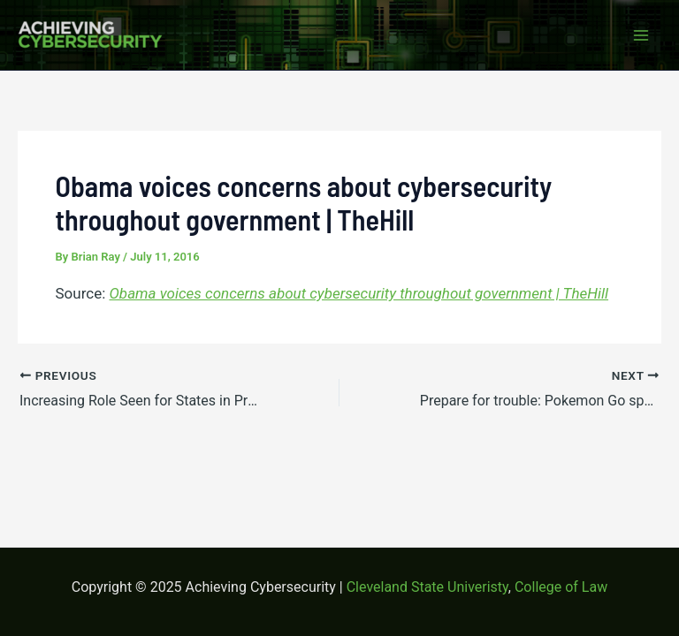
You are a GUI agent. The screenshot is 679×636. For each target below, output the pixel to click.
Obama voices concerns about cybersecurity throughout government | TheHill (359, 293)
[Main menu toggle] (642, 35)
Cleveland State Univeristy (427, 587)
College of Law (561, 587)
